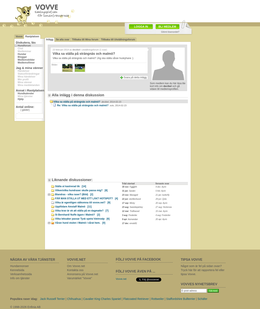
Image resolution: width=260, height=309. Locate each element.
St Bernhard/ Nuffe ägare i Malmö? (77, 214)
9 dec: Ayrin (161, 187)
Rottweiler (157, 298)
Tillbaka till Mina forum (85, 39)
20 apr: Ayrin (161, 219)
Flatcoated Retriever (136, 298)
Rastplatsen (32, 36)
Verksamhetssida (21, 274)
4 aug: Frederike (163, 215)
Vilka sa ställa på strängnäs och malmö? (87, 101)
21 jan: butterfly (162, 195)
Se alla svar (62, 39)
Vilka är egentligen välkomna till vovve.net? (82, 202)
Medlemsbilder (26, 59)
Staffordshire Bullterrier (180, 298)
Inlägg (49, 39)
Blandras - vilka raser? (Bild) (74, 194)
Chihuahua (74, 298)
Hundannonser (19, 266)
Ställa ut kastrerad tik (70, 186)
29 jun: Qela (161, 199)
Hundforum (24, 45)
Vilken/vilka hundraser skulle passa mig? (81, 190)
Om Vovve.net (76, 266)
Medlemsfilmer (26, 62)
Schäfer (202, 298)
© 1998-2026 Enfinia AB (25, 307)
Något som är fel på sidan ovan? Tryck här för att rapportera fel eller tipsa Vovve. (202, 270)
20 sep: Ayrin (161, 203)
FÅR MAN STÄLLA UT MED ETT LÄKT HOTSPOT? (86, 198)
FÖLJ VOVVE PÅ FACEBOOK (138, 259)
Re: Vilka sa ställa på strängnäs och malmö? (92, 105)
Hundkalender (26, 93)
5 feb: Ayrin (161, 191)
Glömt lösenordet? (170, 32)
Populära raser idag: (24, 298)
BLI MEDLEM (167, 26)
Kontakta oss (75, 270)
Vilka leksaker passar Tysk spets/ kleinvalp (82, 218)
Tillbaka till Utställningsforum (118, 39)
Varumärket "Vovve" (79, 278)
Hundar (22, 54)
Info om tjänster (20, 278)
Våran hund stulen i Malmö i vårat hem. (80, 222)
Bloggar (22, 57)
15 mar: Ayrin (162, 211)
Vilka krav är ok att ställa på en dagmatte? (81, 210)
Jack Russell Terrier (52, 298)
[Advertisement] (154, 11)
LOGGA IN (141, 26)
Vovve (19, 36)
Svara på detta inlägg (135, 77)
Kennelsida (17, 270)
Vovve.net (121, 279)
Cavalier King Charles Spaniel (102, 298)
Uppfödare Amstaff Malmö (73, 206)
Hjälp (21, 99)
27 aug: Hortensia (164, 207)
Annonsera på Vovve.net (82, 274)
